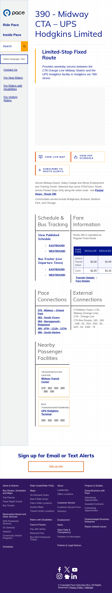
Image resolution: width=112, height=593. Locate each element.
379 (43, 388)
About (60, 486)
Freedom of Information (68, 537)
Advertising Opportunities (91, 498)
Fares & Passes (38, 525)
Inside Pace (12, 35)
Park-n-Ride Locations (41, 503)
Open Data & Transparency (64, 531)
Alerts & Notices (11, 486)
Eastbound (57, 245)
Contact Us (10, 69)
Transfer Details (85, 277)
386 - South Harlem (49, 332)
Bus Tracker (9, 505)
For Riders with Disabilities (13, 87)
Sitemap (89, 587)
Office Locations (65, 494)
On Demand (9, 527)
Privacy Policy (76, 587)
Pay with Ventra (37, 529)
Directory (61, 511)
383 (50, 388)
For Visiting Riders (10, 99)
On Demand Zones (39, 495)
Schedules (8, 547)
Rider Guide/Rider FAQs (42, 486)
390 (52, 391)
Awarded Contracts (94, 504)
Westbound (57, 251)
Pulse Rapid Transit (12, 501)
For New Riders (13, 77)
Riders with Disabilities (41, 520)
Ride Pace (11, 25)
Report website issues (95, 526)
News (60, 525)
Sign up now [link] (56, 466)
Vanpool (7, 531)
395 (56, 420)
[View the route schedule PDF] (88, 157)
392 (50, 420)
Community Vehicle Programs (12, 536)
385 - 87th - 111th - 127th (52, 328)
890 (62, 420)
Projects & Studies (94, 486)
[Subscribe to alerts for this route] (52, 170)
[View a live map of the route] (52, 157)
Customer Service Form (69, 507)
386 (46, 391)
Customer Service (66, 503)
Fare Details (83, 281)
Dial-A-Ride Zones (39, 499)
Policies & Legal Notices (69, 545)
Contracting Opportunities (91, 509)
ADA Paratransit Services (11, 522)
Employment (63, 520)
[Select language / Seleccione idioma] (14, 59)
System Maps (37, 507)
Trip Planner (9, 497)
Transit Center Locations (42, 511)
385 (62, 388)
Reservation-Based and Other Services (14, 515)
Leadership (62, 490)
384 (56, 388)
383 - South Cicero (49, 317)
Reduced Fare (37, 533)
